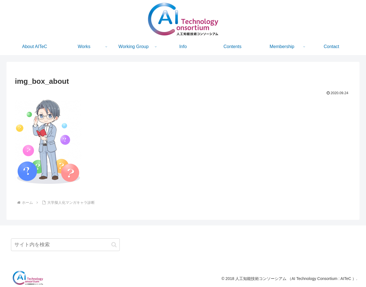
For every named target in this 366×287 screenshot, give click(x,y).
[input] (65, 244)
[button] (114, 244)
